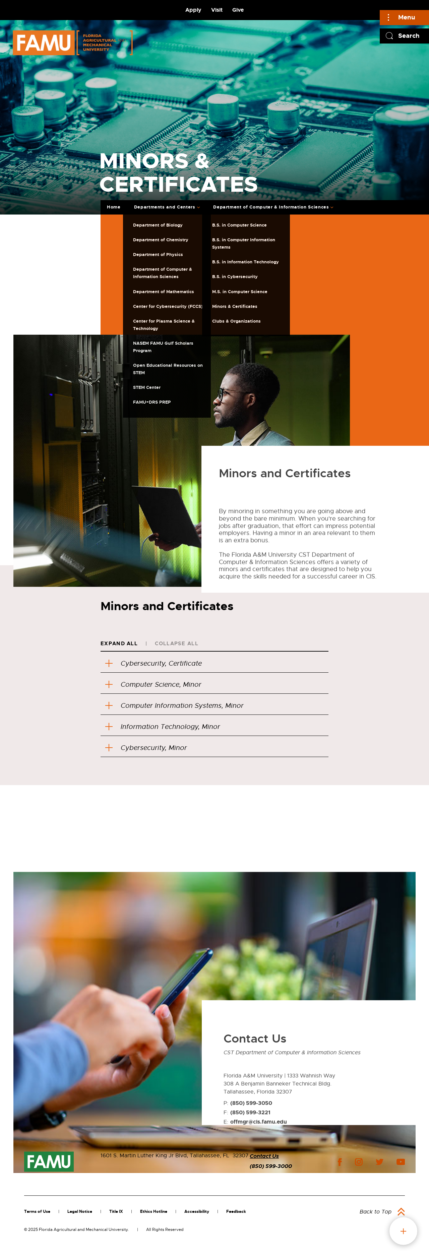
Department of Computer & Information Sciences (271, 207)
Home (114, 207)
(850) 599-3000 (271, 1166)
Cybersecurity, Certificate (153, 663)
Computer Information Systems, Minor (174, 705)
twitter (379, 1162)
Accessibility (196, 1211)
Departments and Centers (164, 207)
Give (238, 9)
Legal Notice (79, 1211)
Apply (193, 9)
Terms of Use (37, 1211)
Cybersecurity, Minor (146, 748)
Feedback (236, 1211)
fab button (403, 1231)
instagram (358, 1162)
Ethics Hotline (153, 1211)
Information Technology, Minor (162, 727)
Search (409, 35)
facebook (340, 1162)
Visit (217, 9)
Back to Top (375, 1211)
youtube (400, 1162)
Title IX (116, 1211)
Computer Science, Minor (153, 684)
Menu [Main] (406, 17)
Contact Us (264, 1156)
